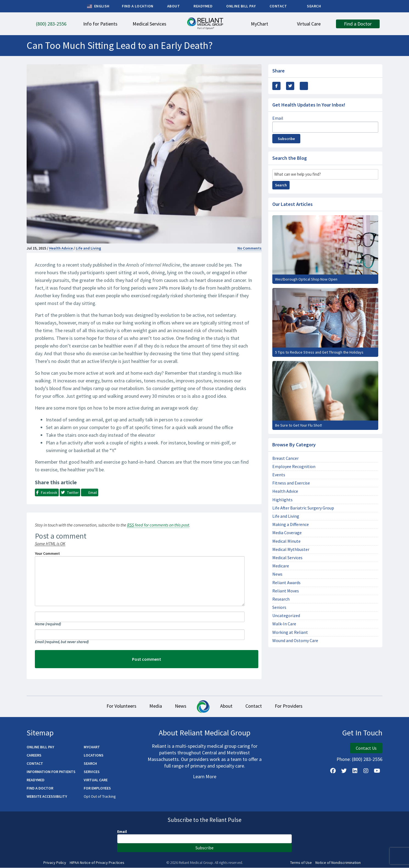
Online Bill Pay (40, 747)
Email (62, 642)
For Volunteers (112, 706)
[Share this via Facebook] (276, 86)
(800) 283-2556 (367, 759)
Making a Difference (290, 524)
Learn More (204, 777)
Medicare (280, 566)
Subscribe (286, 138)
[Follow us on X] (343, 771)
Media (150, 706)
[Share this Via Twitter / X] (290, 86)
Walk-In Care (284, 623)
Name (48, 624)
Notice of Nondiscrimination (338, 863)
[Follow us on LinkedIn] (354, 771)
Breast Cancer (285, 458)
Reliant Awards (286, 582)
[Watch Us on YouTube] (376, 771)
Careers (34, 755)
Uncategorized (286, 615)
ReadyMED (35, 780)
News (277, 574)
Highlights (282, 499)
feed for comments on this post (158, 525)
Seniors (279, 607)
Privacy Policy (54, 863)
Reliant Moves (285, 590)
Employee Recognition (293, 466)
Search (281, 185)
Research (281, 599)
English (98, 6)
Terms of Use (301, 863)
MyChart (92, 747)
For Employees (97, 788)
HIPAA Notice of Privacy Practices (97, 863)
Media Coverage (287, 532)
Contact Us (366, 748)
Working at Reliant (290, 632)
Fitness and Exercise (291, 483)
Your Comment (47, 553)
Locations (93, 755)
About (228, 706)
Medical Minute (286, 541)
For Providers (298, 706)
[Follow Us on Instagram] (365, 771)
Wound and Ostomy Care (295, 640)
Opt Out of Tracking (100, 796)
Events (278, 474)
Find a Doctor (40, 788)
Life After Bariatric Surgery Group (303, 508)
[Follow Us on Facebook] (332, 771)
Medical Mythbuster (290, 549)
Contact (259, 706)
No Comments (249, 248)
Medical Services (287, 557)
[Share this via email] (304, 86)
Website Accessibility (47, 796)
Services (92, 771)
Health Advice (61, 248)
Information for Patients (51, 771)
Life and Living (88, 248)
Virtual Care (96, 780)
